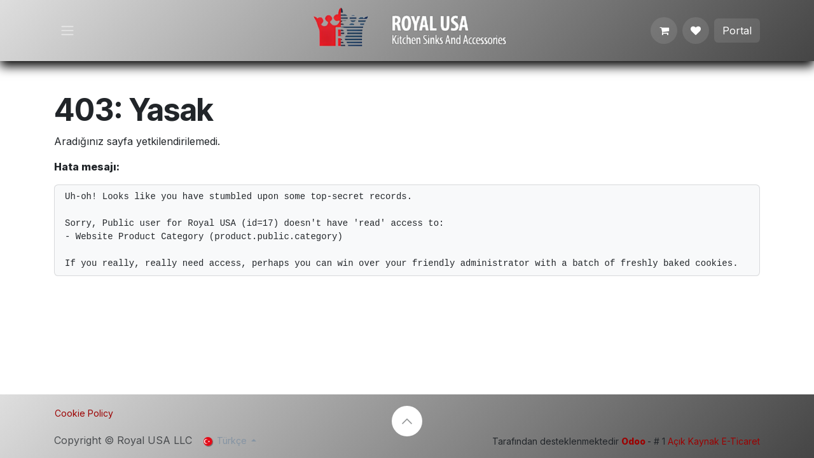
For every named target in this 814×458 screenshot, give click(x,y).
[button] (407, 421)
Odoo (634, 441)
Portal (737, 30)
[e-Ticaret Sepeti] (664, 30)
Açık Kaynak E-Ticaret (714, 441)
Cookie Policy (84, 413)
